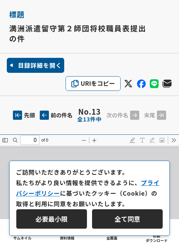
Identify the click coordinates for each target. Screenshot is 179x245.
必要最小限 (52, 218)
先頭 (24, 115)
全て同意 (127, 218)
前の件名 (56, 115)
